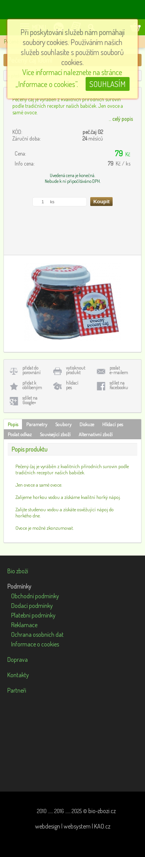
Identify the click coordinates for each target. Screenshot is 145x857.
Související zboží (55, 434)
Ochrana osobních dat (37, 634)
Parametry (36, 424)
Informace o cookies (35, 644)
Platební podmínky (33, 615)
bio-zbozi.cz (102, 811)
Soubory (63, 424)
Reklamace (24, 625)
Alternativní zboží (96, 434)
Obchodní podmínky (35, 596)
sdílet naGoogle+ (29, 400)
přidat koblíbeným (32, 385)
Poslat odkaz (20, 434)
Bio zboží (17, 571)
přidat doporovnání (31, 370)
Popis (13, 424)
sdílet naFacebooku (119, 385)
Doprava (17, 659)
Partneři (16, 690)
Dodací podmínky (32, 605)
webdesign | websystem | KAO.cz (72, 826)
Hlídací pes (112, 424)
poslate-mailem (119, 370)
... (121, 118)
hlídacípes (72, 385)
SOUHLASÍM (107, 84)
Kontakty (18, 675)
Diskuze (86, 424)
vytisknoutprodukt (75, 370)
